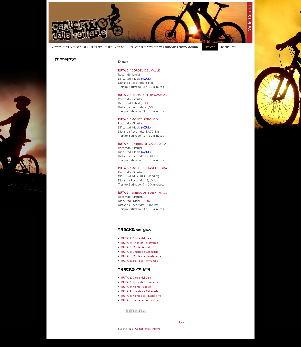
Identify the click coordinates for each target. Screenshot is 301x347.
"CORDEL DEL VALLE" (139, 70)
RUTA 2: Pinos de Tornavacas (139, 243)
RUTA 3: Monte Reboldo (136, 247)
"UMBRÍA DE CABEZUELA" (142, 144)
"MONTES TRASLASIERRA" (143, 168)
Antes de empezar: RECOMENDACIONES (164, 47)
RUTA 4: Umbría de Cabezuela (139, 252)
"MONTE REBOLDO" (138, 119)
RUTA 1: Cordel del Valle (136, 238)
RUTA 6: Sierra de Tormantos (139, 260)
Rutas (210, 47)
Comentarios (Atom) (147, 329)
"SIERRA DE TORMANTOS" (143, 192)
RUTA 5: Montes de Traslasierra (141, 256)
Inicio (182, 322)
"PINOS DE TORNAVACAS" (143, 95)
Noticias (228, 47)
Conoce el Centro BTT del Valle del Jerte (88, 47)
